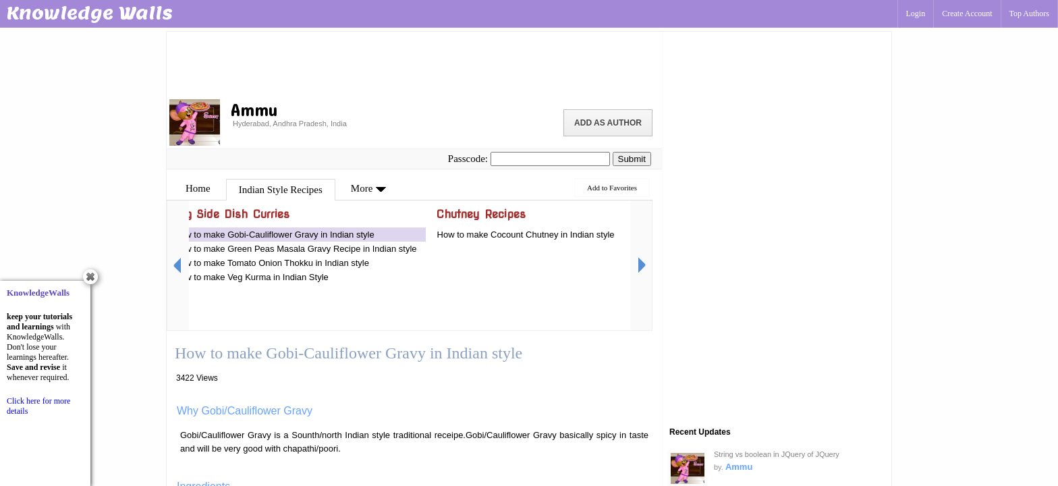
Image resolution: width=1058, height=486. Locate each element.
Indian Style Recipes (281, 189)
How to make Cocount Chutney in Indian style (526, 235)
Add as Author (608, 123)
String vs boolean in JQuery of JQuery (776, 454)
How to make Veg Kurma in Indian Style (251, 277)
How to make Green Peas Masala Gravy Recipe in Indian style (295, 249)
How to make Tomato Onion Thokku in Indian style (271, 263)
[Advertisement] (414, 64)
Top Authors (1029, 13)
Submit (632, 159)
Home (198, 188)
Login (916, 13)
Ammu (738, 467)
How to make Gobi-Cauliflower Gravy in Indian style (274, 235)
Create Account (967, 13)
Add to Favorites (612, 188)
